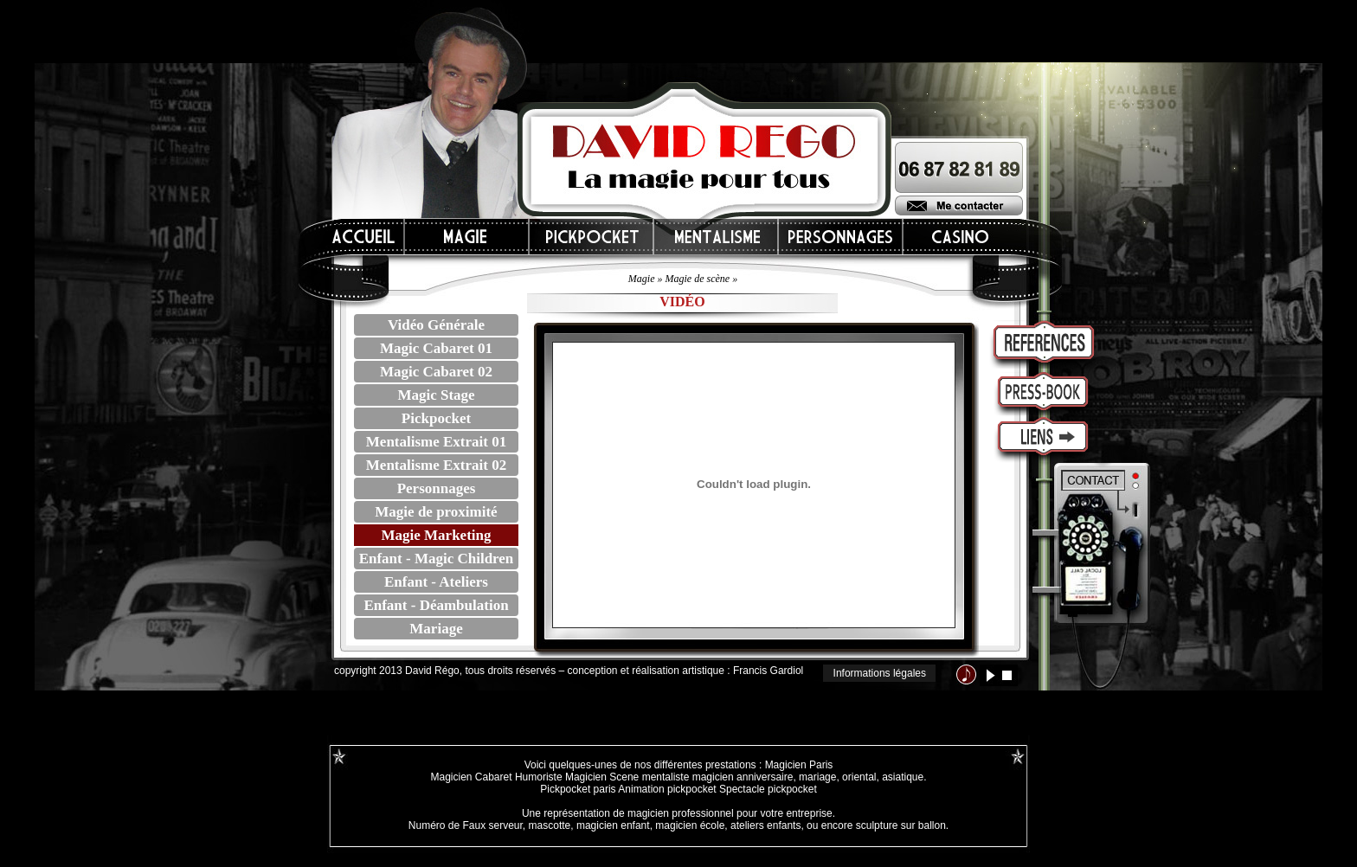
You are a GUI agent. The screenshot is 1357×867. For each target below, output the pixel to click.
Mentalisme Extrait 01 (436, 442)
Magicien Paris (799, 765)
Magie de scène (698, 279)
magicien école (689, 825)
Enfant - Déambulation (435, 605)
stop (1007, 675)
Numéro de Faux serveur (465, 825)
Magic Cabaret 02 (436, 371)
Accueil (364, 236)
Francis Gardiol (768, 671)
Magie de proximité (436, 512)
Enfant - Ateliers (436, 582)
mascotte (550, 825)
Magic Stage (435, 395)
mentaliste (664, 777)
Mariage (435, 628)
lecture (990, 675)
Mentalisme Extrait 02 (436, 465)
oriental (859, 777)
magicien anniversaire (743, 777)
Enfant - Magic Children (436, 558)
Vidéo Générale (436, 325)
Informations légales (879, 673)
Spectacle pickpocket (768, 789)
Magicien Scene (602, 777)
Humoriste (539, 777)
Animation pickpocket (667, 789)
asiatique (902, 777)
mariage (817, 777)
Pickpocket (436, 418)
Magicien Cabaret (470, 777)
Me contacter (959, 205)
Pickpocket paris (577, 789)
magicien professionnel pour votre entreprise (730, 813)
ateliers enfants (765, 825)
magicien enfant (613, 825)
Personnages (436, 488)
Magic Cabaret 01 (436, 348)
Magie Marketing (437, 535)
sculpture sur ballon (901, 825)
